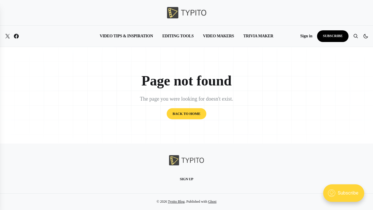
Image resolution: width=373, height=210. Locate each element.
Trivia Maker (258, 36)
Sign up (186, 179)
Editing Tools (177, 36)
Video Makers (218, 36)
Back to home (186, 114)
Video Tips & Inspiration (126, 36)
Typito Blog (176, 202)
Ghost (212, 202)
